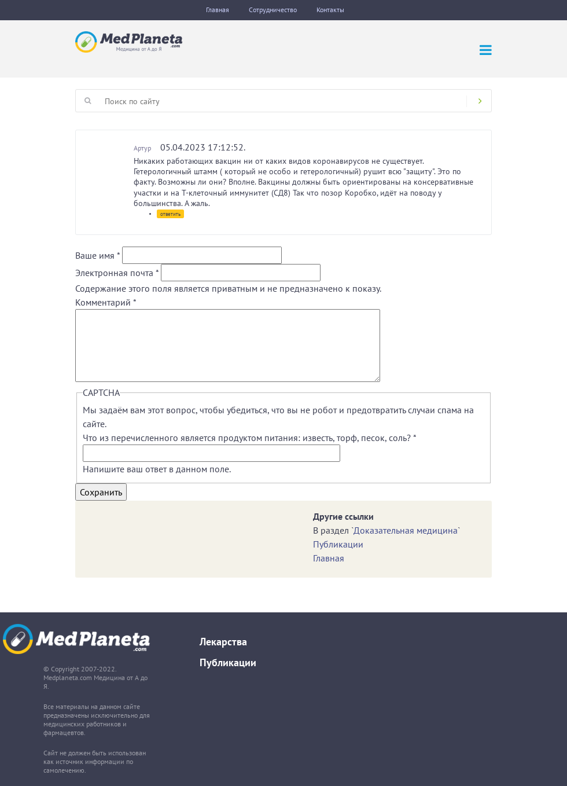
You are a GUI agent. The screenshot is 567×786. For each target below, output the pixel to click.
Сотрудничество (273, 9)
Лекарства (223, 641)
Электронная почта (117, 272)
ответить (170, 214)
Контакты (330, 9)
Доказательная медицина (406, 530)
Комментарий (106, 302)
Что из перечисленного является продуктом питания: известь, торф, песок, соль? (249, 437)
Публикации (338, 544)
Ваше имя (97, 255)
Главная (217, 9)
